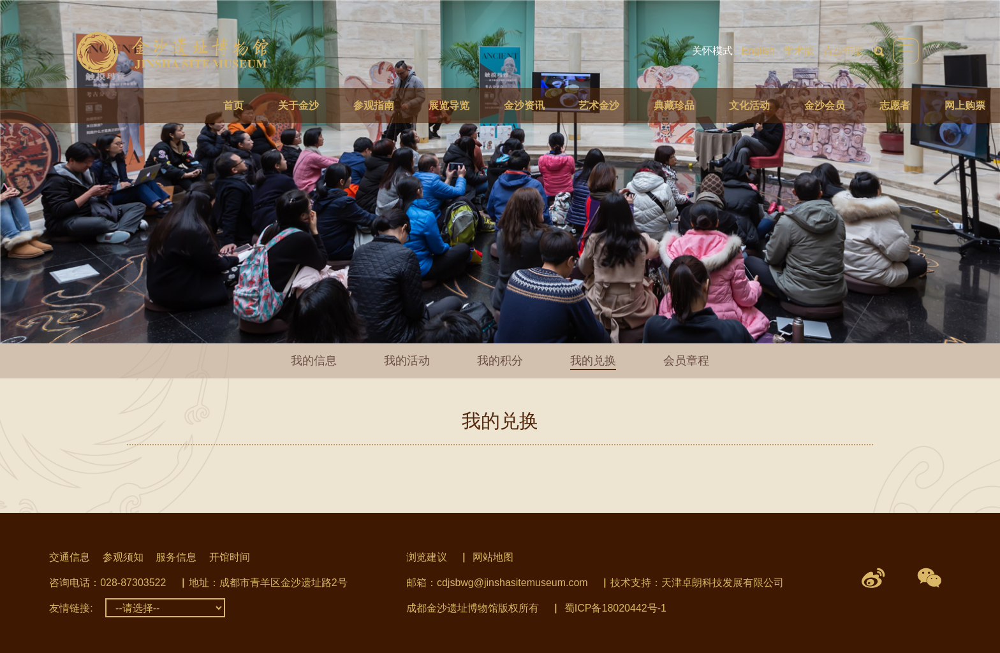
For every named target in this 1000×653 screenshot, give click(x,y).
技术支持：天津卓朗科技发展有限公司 (697, 582)
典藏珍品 (674, 105)
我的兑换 (593, 360)
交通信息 (69, 557)
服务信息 (176, 557)
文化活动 (749, 105)
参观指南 (373, 105)
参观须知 (123, 557)
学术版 (799, 50)
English (758, 50)
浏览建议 (426, 557)
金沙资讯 (524, 105)
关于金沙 (298, 105)
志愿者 (894, 105)
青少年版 (843, 50)
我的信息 (314, 360)
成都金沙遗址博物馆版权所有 (472, 608)
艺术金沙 (598, 105)
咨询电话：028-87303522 (107, 582)
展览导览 (449, 105)
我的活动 (407, 360)
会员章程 (686, 360)
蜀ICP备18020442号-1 (615, 608)
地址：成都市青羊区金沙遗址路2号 (268, 582)
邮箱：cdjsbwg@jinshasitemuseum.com (497, 582)
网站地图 (493, 557)
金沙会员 (824, 105)
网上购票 (965, 105)
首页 (233, 105)
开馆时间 (229, 557)
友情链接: (70, 608)
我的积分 (500, 360)
